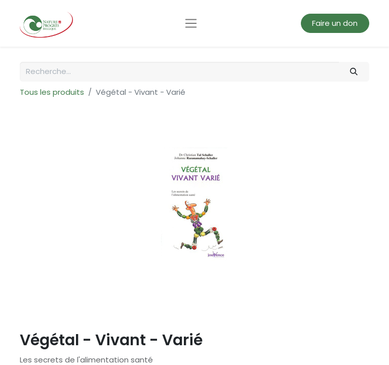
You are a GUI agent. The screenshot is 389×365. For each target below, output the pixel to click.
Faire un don (335, 23)
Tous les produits (52, 92)
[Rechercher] (354, 72)
